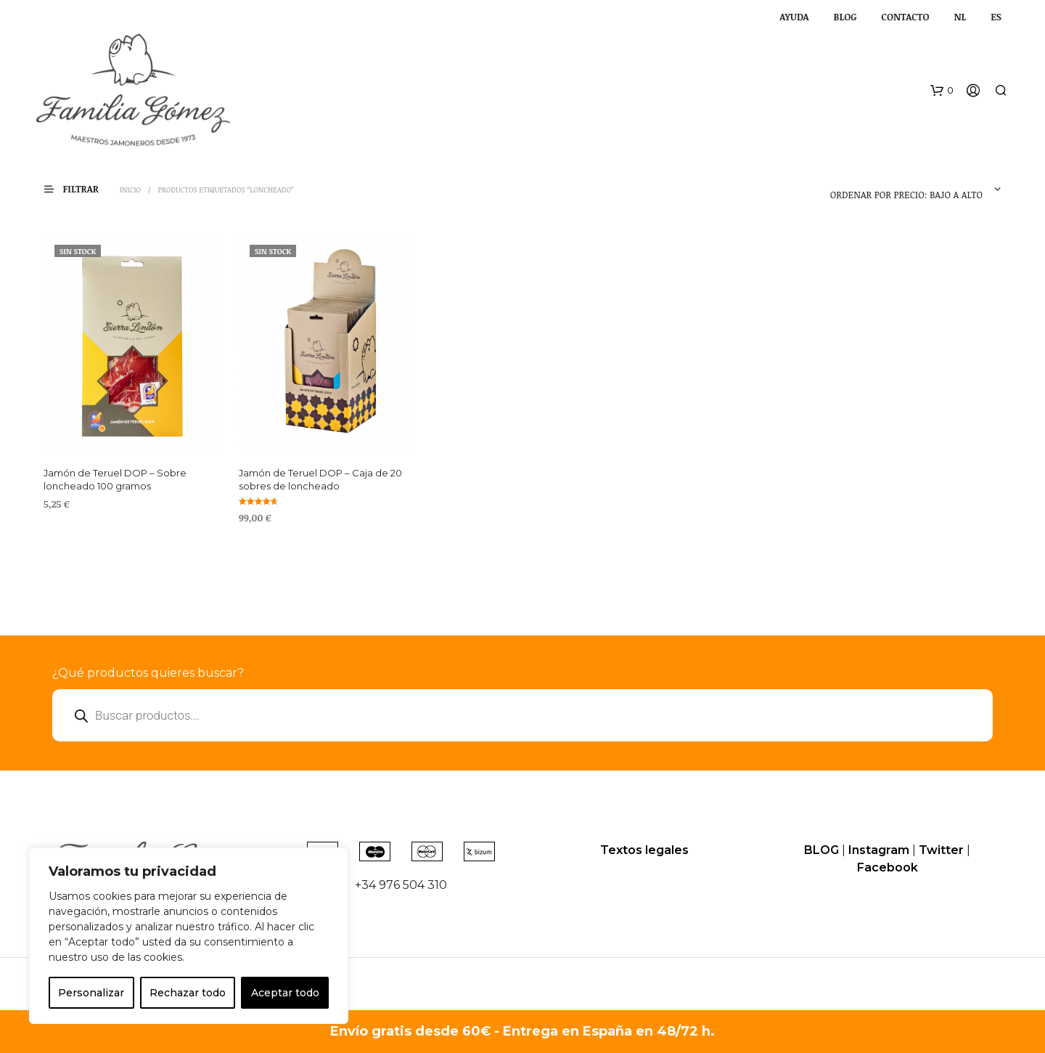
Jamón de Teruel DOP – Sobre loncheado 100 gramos (115, 480)
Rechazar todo (187, 992)
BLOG (845, 16)
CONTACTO (906, 16)
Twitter (941, 850)
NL (960, 16)
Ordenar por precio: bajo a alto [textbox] (906, 194)
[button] (942, 91)
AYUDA (793, 16)
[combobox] (909, 189)
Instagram (878, 850)
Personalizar (91, 992)
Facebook (887, 867)
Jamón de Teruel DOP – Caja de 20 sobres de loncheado (320, 480)
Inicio (130, 189)
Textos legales (644, 850)
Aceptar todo (285, 992)
